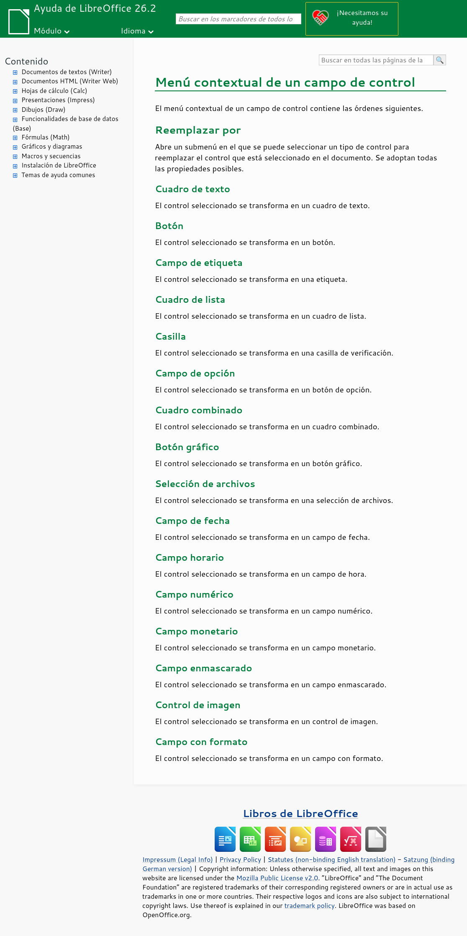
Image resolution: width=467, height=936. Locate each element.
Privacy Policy (240, 859)
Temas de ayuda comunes (58, 174)
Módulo (47, 30)
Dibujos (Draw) (43, 109)
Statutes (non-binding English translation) (331, 859)
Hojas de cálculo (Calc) (54, 90)
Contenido (26, 60)
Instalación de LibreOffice (58, 165)
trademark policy (310, 905)
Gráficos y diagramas (51, 146)
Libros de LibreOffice (300, 813)
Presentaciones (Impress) (58, 99)
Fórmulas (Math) (45, 137)
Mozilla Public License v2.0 (277, 877)
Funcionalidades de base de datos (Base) (65, 123)
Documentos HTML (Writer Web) (69, 81)
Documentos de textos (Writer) (66, 71)
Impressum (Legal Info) (177, 859)
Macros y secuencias (51, 156)
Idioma (133, 30)
